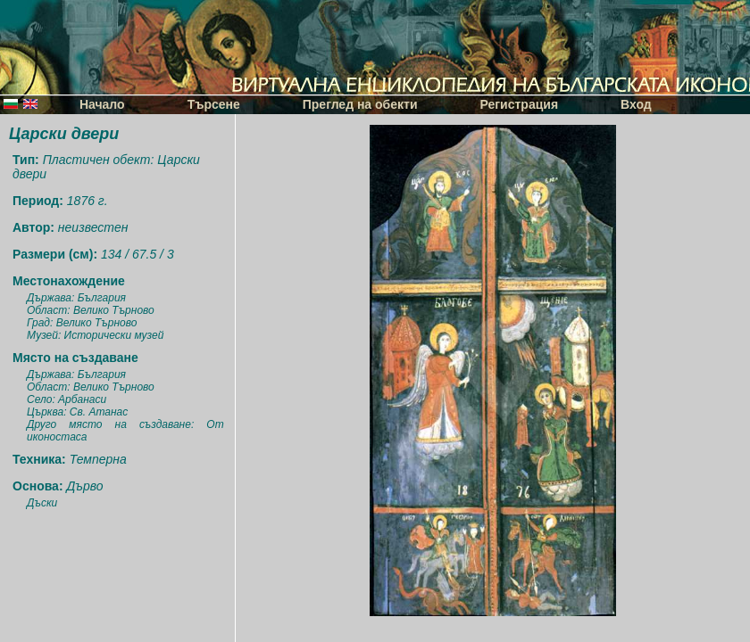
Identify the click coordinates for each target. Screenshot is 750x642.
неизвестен (93, 227)
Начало (102, 104)
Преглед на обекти (360, 104)
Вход (636, 104)
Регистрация (519, 104)
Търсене (214, 104)
